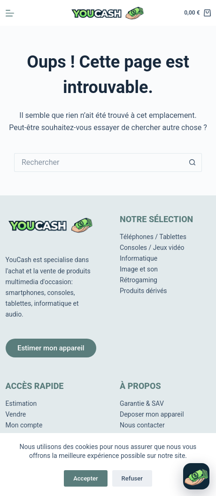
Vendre (16, 414)
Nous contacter (142, 425)
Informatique (138, 258)
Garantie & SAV (142, 403)
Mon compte (24, 425)
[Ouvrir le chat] (196, 476)
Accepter (85, 478)
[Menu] (10, 13)
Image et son (139, 269)
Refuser (132, 478)
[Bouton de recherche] (192, 162)
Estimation (21, 403)
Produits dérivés (143, 290)
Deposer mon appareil (152, 414)
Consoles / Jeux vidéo (152, 247)
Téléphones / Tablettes (153, 236)
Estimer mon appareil (51, 348)
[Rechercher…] (98, 162)
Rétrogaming (138, 280)
